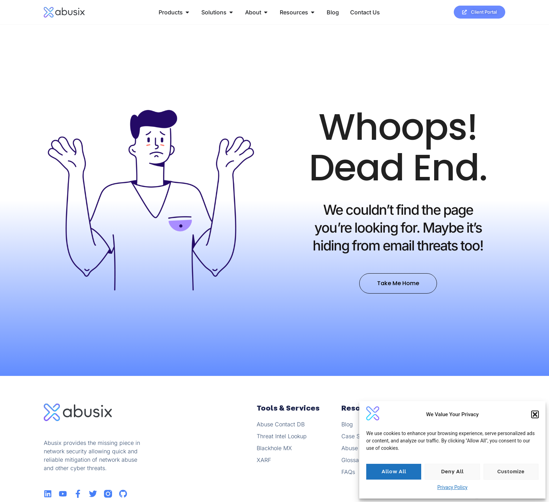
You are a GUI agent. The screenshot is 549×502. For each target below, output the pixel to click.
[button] (534, 414)
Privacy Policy (452, 487)
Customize (510, 471)
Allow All (393, 471)
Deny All (452, 471)
